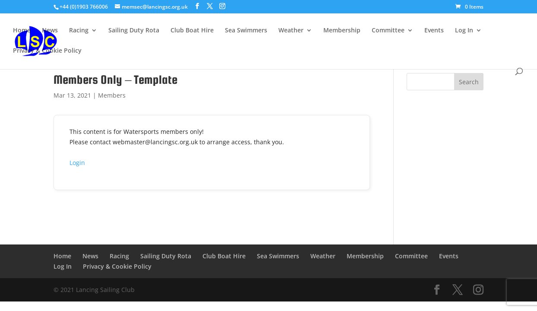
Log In (464, 30)
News (50, 30)
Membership (341, 30)
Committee (388, 30)
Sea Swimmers (246, 30)
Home (22, 30)
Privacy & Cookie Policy (47, 51)
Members (112, 95)
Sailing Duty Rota (133, 30)
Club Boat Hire (192, 30)
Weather (290, 30)
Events (434, 30)
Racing (78, 30)
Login (77, 163)
